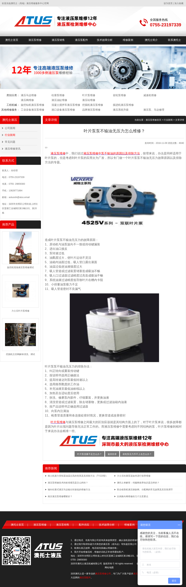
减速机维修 (149, 95)
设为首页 (168, 3)
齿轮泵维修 (119, 95)
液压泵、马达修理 (153, 109)
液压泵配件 (81, 39)
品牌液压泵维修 (91, 109)
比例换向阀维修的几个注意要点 (132, 496)
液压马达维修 (28, 95)
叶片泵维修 (88, 95)
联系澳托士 (174, 39)
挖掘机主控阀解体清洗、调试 (20, 354)
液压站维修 (88, 100)
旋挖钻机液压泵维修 (32, 104)
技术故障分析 (105, 39)
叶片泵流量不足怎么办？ (89, 454)
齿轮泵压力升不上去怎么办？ (137, 454)
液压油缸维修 (59, 100)
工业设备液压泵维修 (32, 109)
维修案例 (128, 39)
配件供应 (84, 524)
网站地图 (109, 567)
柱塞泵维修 (58, 95)
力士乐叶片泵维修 (20, 311)
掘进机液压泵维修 (123, 104)
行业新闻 (10, 134)
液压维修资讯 (12, 148)
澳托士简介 (151, 39)
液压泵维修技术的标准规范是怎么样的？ (68, 482)
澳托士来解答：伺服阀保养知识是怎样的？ (138, 482)
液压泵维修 (34, 39)
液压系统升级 (121, 109)
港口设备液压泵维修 (63, 109)
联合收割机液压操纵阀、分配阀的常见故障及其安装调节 (145, 489)
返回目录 (112, 454)
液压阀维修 (27, 100)
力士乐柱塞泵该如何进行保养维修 (133, 476)
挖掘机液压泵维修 (92, 104)
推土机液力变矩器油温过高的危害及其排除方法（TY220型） (78, 476)
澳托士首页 (11, 39)
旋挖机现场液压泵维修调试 (20, 267)
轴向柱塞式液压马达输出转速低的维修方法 (69, 489)
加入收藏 (178, 3)
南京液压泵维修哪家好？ (60, 496)
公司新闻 (10, 128)
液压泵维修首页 (153, 120)
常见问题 (10, 141)
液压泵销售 (58, 39)
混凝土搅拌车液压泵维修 (66, 104)
